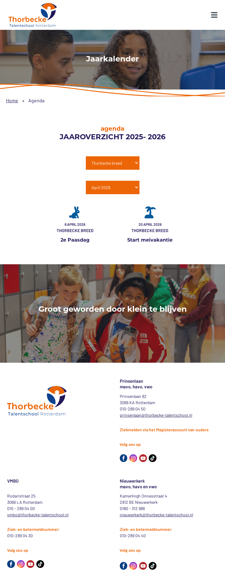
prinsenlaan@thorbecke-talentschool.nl (156, 415)
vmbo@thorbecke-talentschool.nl (38, 514)
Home (12, 100)
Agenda (36, 100)
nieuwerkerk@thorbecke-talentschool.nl (156, 514)
